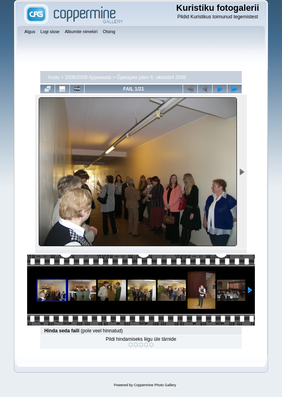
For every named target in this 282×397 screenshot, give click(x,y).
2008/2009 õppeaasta (88, 77)
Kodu (53, 77)
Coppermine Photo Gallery (155, 385)
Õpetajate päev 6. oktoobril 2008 (151, 77)
